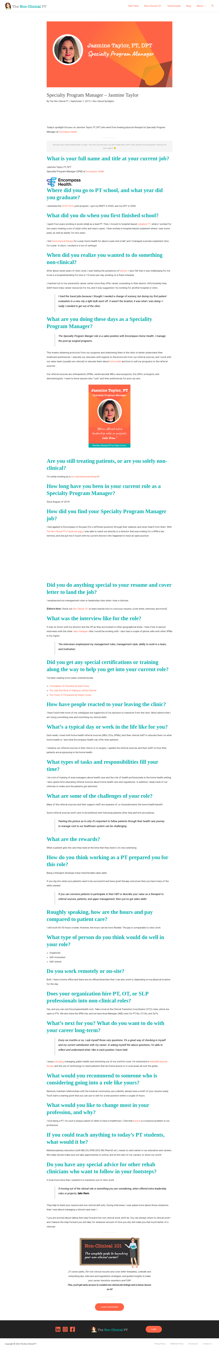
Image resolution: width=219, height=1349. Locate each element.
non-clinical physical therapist (86, 476)
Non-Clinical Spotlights (106, 101)
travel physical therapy (63, 241)
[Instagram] (65, 1329)
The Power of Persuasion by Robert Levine (71, 694)
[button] (212, 6)
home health (115, 361)
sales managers (81, 631)
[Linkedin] (58, 1329)
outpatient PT (144, 223)
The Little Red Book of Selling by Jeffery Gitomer (75, 690)
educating (59, 1061)
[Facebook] (72, 1329)
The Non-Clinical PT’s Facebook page (66, 531)
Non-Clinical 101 (81, 608)
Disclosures (198, 1343)
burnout (124, 270)
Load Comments (109, 1306)
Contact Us (209, 1343)
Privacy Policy (169, 1343)
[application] (204, 6)
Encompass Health (68, 131)
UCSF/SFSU (68, 205)
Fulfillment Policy (184, 1343)
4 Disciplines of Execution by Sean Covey (70, 685)
